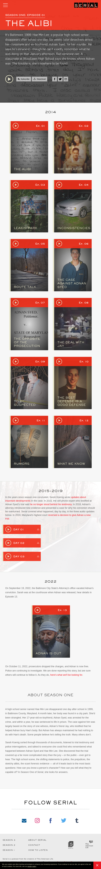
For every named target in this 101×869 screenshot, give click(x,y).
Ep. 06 (84, 243)
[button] (97, 865)
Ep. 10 (84, 361)
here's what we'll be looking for (66, 675)
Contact (34, 845)
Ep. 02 (84, 125)
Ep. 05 (40, 243)
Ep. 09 (40, 361)
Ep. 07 (40, 302)
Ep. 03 (40, 184)
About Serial (37, 840)
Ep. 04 (84, 184)
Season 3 (9, 840)
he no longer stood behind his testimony (51, 504)
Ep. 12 (84, 420)
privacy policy (31, 866)
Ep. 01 (40, 125)
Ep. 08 (84, 302)
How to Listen (38, 850)
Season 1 (9, 850)
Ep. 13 (62, 610)
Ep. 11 (41, 420)
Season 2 (9, 845)
